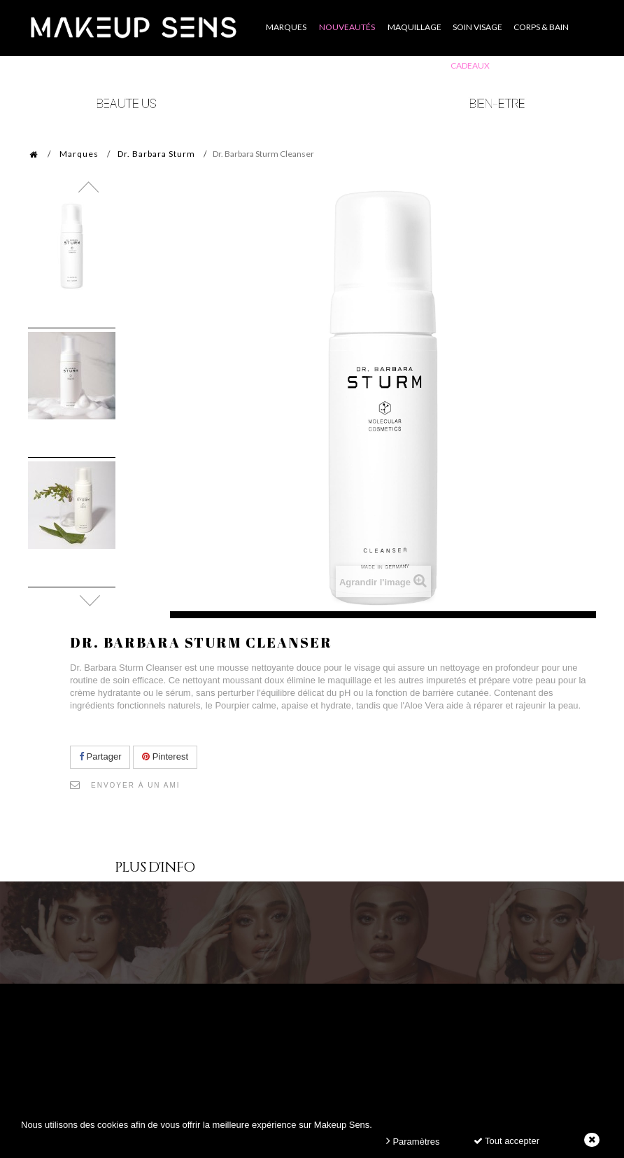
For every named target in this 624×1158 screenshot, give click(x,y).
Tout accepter (506, 1141)
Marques (79, 153)
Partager (100, 756)
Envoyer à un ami (135, 785)
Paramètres (413, 1141)
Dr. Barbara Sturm (156, 153)
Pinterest (165, 756)
